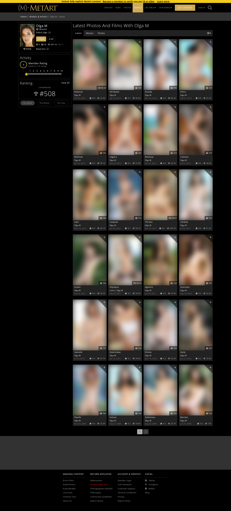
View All (65, 82)
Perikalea (114, 91)
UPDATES (108, 7)
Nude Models (69, 488)
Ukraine (41, 29)
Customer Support (126, 488)
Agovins (149, 287)
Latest (78, 33)
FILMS (118, 7)
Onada (148, 91)
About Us (67, 501)
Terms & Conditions (127, 492)
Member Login (124, 480)
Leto (76, 222)
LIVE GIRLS (150, 7)
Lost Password (125, 484)
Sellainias (150, 417)
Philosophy (95, 492)
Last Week (27, 103)
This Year (61, 103)
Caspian (114, 222)
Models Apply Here (99, 484)
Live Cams (67, 492)
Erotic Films (68, 480)
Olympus (114, 287)
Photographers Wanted (101, 488)
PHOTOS (127, 7)
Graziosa (184, 287)
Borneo (184, 417)
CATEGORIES (165, 7)
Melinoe (78, 156)
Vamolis (78, 352)
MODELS (138, 7)
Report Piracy (124, 501)
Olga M (77, 95)
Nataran (78, 91)
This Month (44, 103)
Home (23, 16)
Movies (89, 33)
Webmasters (96, 480)
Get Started (185, 7)
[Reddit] (150, 488)
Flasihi (77, 417)
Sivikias (184, 222)
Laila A (113, 290)
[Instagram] (151, 484)
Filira (183, 91)
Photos (101, 33)
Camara (184, 156)
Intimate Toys (69, 497)
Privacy (121, 497)
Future (113, 417)
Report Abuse (96, 501)
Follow (41, 38)
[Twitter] (150, 480)
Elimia (148, 352)
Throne (148, 222)
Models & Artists (38, 16)
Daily (183, 352)
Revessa (149, 156)
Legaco (113, 156)
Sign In (201, 7)
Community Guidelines (101, 497)
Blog (147, 492)
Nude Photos (69, 484)
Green (77, 287)
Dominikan (115, 352)
